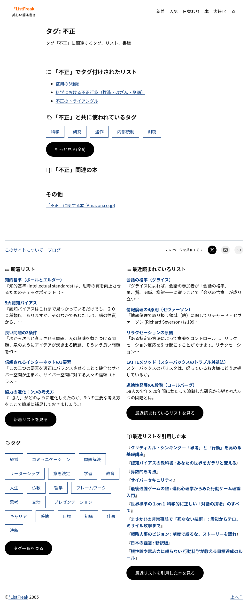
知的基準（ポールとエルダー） (34, 279)
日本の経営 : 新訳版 (149, 543)
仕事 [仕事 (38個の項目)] (111, 516)
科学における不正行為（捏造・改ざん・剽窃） (100, 92)
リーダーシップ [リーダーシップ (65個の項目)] (25, 473)
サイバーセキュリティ (152, 480)
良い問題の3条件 (21, 332)
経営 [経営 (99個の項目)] (14, 459)
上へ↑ (236, 597)
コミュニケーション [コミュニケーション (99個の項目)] (51, 459)
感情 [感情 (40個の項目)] (44, 516)
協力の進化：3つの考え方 (29, 391)
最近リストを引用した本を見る (165, 573)
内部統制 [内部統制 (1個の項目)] (125, 132)
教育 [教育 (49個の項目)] (110, 473)
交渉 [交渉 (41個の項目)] (36, 502)
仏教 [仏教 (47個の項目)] (36, 488)
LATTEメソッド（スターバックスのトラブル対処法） (177, 362)
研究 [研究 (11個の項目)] (77, 132)
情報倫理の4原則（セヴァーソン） (159, 309)
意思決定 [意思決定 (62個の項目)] (61, 473)
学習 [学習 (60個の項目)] (88, 473)
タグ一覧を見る (28, 548)
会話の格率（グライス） (149, 279)
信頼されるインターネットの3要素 (38, 362)
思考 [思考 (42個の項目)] (14, 502)
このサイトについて (24, 250)
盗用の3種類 (67, 84)
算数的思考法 (143, 471)
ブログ (54, 250)
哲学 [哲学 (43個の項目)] (58, 488)
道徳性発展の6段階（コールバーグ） (161, 385)
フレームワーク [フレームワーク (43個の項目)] (91, 488)
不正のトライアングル (77, 101)
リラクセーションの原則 (149, 332)
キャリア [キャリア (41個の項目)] (18, 516)
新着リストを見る (31, 419)
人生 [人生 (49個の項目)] (14, 488)
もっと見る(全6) (70, 149)
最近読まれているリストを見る (165, 413)
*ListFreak (24, 8)
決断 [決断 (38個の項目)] (14, 530)
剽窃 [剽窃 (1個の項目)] (152, 132)
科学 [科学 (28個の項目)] (55, 132)
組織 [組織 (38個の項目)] (89, 516)
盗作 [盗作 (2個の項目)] (99, 132)
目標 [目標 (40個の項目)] (66, 516)
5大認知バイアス (21, 302)
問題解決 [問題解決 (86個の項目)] (92, 459)
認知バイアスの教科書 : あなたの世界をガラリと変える (184, 463)
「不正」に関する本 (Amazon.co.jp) (80, 205)
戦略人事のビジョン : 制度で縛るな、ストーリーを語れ (184, 534)
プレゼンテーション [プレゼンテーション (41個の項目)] (73, 502)
